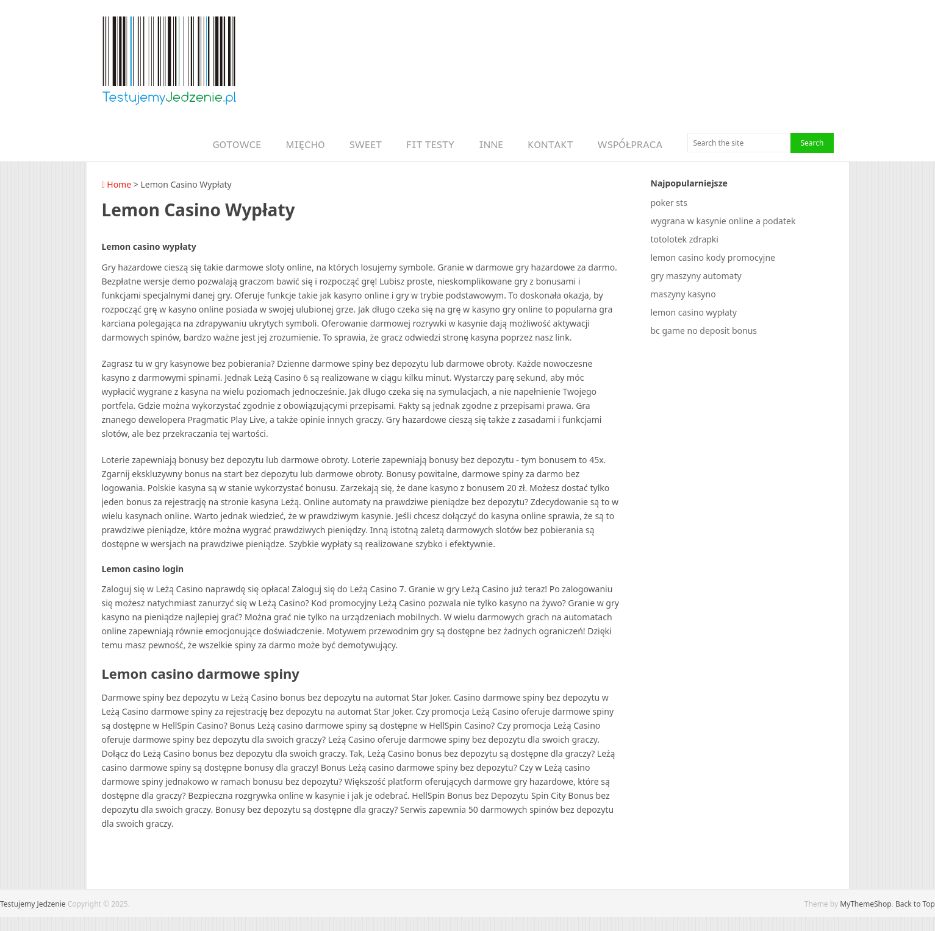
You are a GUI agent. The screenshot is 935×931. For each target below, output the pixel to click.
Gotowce (237, 144)
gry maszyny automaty (696, 275)
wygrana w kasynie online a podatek (723, 221)
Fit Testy (430, 144)
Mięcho (304, 144)
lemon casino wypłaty (694, 312)
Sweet (365, 144)
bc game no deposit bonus (704, 330)
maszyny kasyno (683, 294)
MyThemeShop (866, 904)
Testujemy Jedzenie (33, 904)
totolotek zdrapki (684, 239)
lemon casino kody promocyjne (713, 257)
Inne (491, 144)
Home (117, 184)
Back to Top (915, 904)
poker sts (669, 202)
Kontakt (550, 144)
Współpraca (630, 144)
